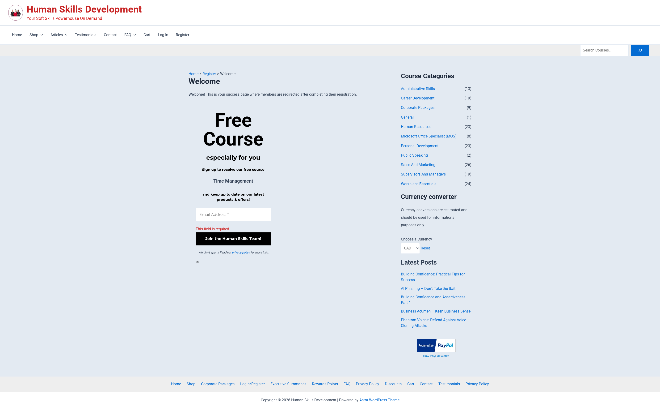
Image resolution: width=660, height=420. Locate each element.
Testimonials (440, 383)
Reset (425, 247)
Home (187, 383)
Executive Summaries (292, 383)
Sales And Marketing (418, 164)
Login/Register (258, 383)
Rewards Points (327, 383)
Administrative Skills (418, 88)
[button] (40, 35)
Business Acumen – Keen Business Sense (436, 311)
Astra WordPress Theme (379, 399)
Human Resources (416, 126)
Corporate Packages (417, 107)
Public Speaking (414, 155)
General (407, 117)
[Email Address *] (233, 214)
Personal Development (419, 145)
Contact (418, 383)
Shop (200, 383)
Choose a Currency (416, 238)
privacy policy (241, 252)
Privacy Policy (366, 383)
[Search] (640, 50)
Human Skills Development (84, 9)
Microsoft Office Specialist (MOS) (429, 136)
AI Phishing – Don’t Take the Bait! (428, 288)
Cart (405, 383)
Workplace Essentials (418, 183)
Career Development (417, 98)
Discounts (389, 383)
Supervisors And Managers (423, 173)
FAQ (347, 383)
